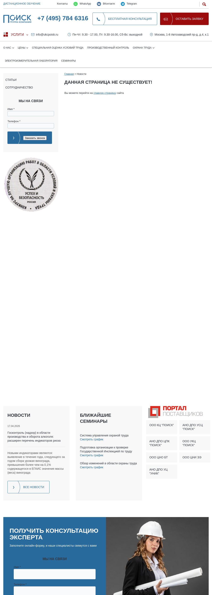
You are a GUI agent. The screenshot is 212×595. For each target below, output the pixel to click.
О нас (7, 47)
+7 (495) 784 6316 (62, 18)
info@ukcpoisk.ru (47, 34)
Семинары (68, 60)
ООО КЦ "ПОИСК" (161, 425)
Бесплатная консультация (130, 18)
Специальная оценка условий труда (57, 47)
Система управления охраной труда (104, 435)
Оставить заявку (189, 18)
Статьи (11, 79)
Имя (10, 109)
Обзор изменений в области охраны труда (108, 463)
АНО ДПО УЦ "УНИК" (158, 471)
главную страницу (105, 92)
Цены (22, 47)
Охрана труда (142, 47)
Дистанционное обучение (21, 3)
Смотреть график (91, 439)
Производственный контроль (108, 47)
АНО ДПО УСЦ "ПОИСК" (192, 427)
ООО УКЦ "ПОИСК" (189, 443)
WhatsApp (82, 4)
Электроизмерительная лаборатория (31, 60)
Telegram (129, 4)
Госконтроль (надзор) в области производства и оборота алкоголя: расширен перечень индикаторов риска (34, 436)
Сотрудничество (19, 87)
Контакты (62, 3)
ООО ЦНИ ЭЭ (191, 457)
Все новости (33, 487)
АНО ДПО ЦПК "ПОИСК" (159, 443)
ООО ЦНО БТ (158, 457)
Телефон (13, 121)
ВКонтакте (106, 4)
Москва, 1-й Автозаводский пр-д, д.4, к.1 (182, 34)
